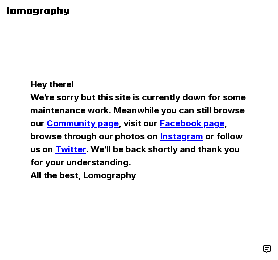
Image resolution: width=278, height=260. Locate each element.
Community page (83, 123)
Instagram (181, 136)
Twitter (70, 149)
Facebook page (192, 123)
